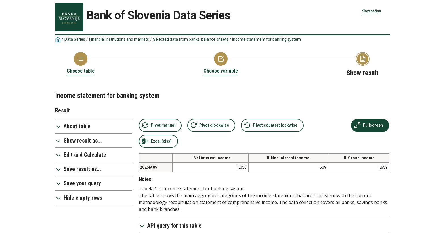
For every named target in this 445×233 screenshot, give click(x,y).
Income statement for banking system (266, 39)
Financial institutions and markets (119, 39)
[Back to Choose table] (80, 63)
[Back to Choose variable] (220, 63)
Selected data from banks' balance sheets (190, 39)
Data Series (74, 39)
